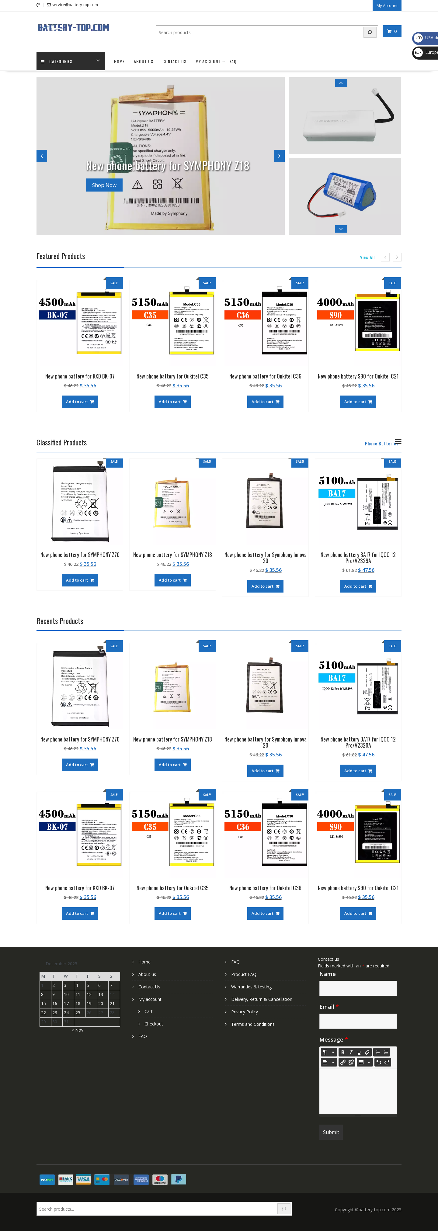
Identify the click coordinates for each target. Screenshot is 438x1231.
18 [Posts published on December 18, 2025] (77, 1003)
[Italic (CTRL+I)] (351, 1051)
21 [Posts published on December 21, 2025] (112, 1003)
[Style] (329, 1051)
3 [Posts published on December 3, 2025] (65, 985)
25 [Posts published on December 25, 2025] (77, 1012)
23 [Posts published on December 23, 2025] (54, 1012)
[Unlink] (351, 1061)
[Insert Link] (343, 1061)
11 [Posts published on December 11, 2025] (77, 994)
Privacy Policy (244, 1011)
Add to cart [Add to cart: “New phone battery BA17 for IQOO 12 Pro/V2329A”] (355, 585)
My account (208, 61)
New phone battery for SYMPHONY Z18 (176, 163)
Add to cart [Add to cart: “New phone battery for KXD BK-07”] (77, 401)
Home (119, 61)
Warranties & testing (251, 986)
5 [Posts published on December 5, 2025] (88, 985)
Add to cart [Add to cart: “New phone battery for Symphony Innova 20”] (262, 585)
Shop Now (104, 184)
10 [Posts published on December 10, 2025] (66, 994)
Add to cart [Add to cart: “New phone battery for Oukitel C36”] (262, 401)
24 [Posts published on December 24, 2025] (66, 1012)
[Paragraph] (329, 1061)
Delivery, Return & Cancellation (261, 998)
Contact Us (174, 61)
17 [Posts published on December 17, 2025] (66, 1003)
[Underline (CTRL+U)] (359, 1051)
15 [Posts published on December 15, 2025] (43, 1003)
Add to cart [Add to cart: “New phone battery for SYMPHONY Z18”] (170, 579)
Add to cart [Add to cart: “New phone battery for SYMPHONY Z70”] (77, 579)
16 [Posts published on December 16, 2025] (54, 1003)
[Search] (370, 31)
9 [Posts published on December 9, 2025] (53, 994)
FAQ (233, 61)
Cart (148, 1011)
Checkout (153, 1023)
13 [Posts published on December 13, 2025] (100, 994)
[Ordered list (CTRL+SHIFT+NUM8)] (385, 1051)
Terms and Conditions (253, 1023)
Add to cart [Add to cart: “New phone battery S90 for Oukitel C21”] (355, 401)
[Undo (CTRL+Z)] (378, 1061)
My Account (387, 5)
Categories (57, 61)
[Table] (365, 1061)
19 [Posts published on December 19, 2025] (89, 1003)
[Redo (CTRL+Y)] (387, 1061)
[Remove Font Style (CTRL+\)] (367, 1051)
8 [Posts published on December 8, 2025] (42, 994)
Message (333, 1039)
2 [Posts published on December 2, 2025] (53, 985)
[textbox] (358, 1090)
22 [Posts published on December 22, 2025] (43, 1012)
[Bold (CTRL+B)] (343, 1051)
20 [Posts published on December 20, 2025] (100, 1003)
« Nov (77, 1029)
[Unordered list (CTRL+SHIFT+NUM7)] (377, 1051)
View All (367, 257)
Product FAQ (243, 974)
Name (327, 973)
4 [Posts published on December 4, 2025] (76, 985)
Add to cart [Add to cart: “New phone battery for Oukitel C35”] (170, 401)
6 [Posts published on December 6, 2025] (99, 985)
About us (143, 61)
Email (329, 1006)
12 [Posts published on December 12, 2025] (89, 994)
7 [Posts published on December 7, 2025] (111, 985)
